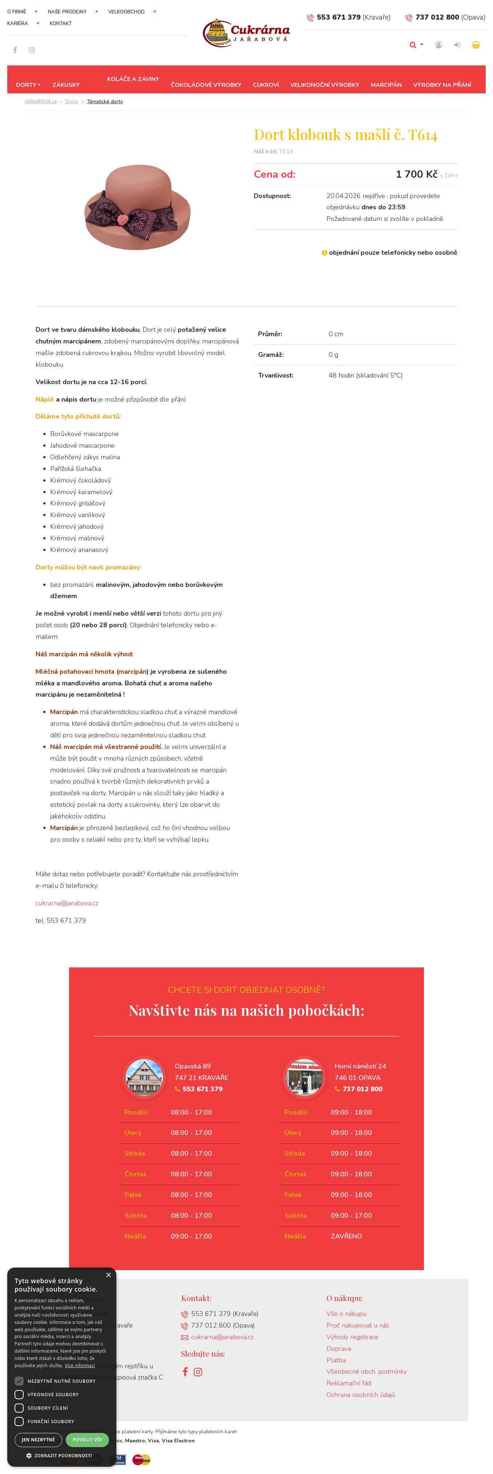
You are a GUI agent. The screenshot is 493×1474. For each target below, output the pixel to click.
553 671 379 (334, 17)
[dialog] (61, 1367)
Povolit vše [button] (87, 1440)
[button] (62, 1455)
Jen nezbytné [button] (38, 1440)
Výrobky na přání (442, 85)
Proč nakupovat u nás (357, 1325)
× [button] (108, 1275)
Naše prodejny (67, 12)
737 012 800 (432, 17)
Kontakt (61, 23)
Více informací (80, 1365)
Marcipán (386, 85)
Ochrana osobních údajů (360, 1394)
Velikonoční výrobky (324, 85)
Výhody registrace (352, 1337)
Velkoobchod (126, 12)
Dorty (26, 85)
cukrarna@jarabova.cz (67, 903)
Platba (336, 1360)
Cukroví (266, 85)
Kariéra (17, 23)
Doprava (338, 1348)
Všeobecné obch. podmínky (366, 1371)
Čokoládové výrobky (206, 85)
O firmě (16, 12)
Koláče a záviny (133, 79)
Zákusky (66, 85)
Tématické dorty (105, 101)
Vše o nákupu (346, 1313)
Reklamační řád (348, 1383)
